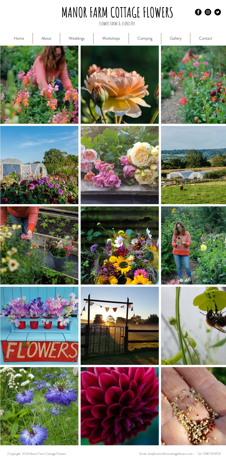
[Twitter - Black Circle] (217, 12)
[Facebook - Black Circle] (198, 12)
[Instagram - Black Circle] (208, 12)
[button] (175, 38)
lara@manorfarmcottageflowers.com (170, 453)
